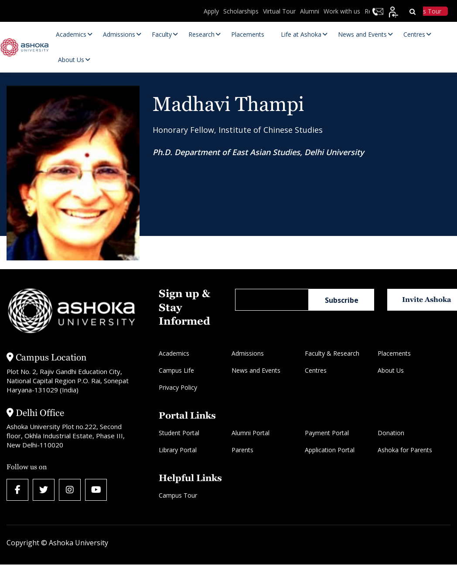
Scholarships (241, 11)
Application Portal (330, 450)
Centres (316, 370)
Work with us (342, 11)
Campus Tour (178, 495)
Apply (211, 11)
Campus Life (176, 370)
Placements (394, 353)
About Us (391, 370)
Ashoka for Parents (405, 450)
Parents (242, 450)
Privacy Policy (178, 387)
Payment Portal (327, 433)
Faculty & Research (332, 353)
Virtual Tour (279, 11)
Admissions (248, 353)
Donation (391, 433)
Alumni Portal (250, 433)
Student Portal (179, 433)
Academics (174, 353)
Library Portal (178, 450)
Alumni (309, 11)
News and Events (256, 370)
